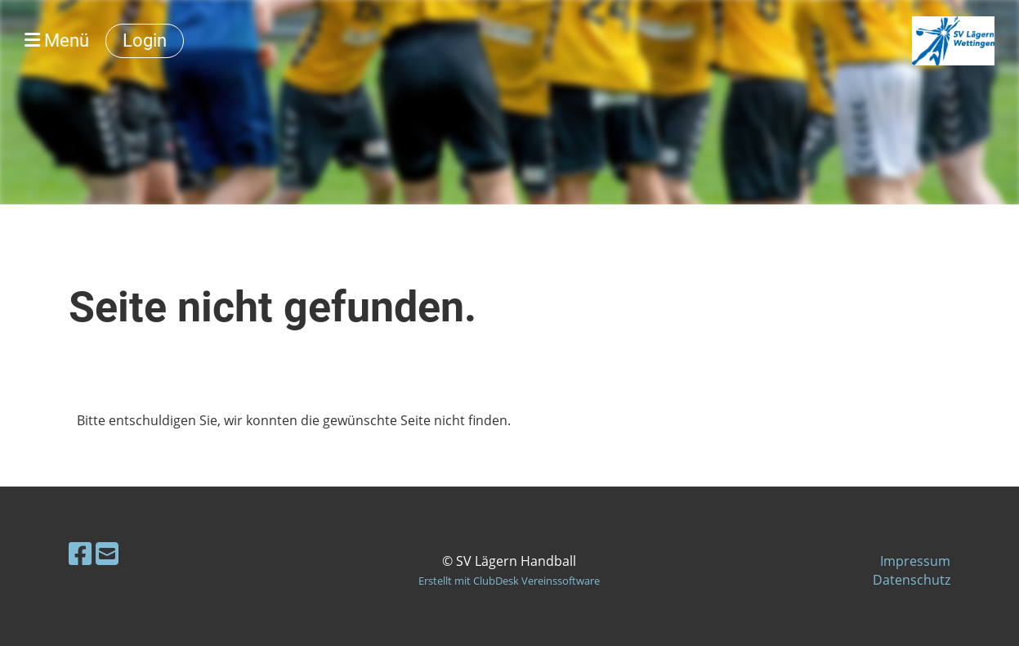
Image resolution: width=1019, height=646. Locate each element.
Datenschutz (911, 580)
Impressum (915, 561)
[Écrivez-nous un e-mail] (107, 553)
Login (145, 40)
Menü (57, 40)
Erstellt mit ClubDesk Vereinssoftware (509, 580)
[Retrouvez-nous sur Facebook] (80, 553)
